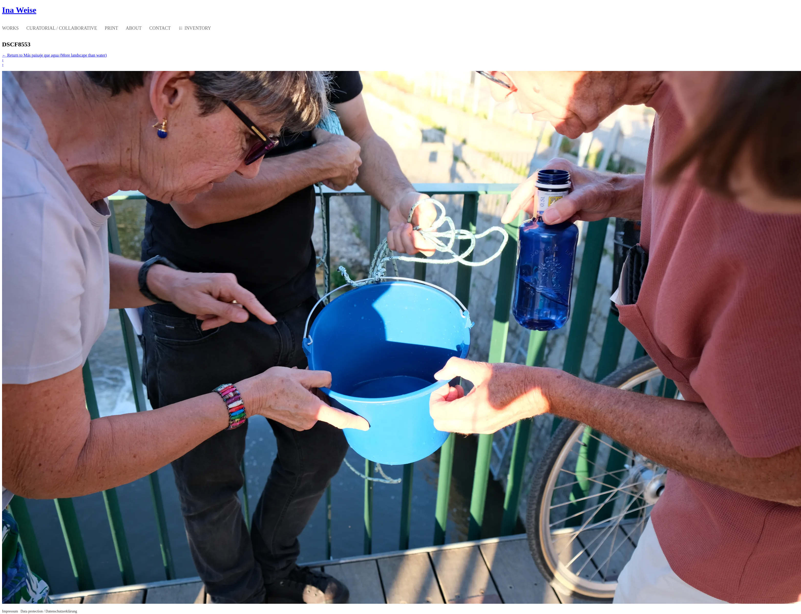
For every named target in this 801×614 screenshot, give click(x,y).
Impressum (10, 611)
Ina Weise (19, 10)
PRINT (111, 28)
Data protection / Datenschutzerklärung (48, 611)
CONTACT (160, 28)
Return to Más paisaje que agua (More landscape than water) (54, 55)
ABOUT (134, 28)
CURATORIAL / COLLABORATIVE (61, 28)
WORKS (10, 28)
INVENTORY (198, 28)
